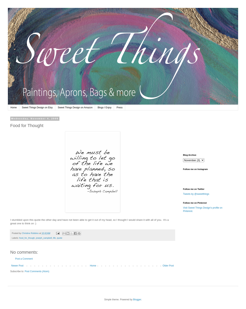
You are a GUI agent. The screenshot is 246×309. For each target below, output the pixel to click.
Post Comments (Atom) (37, 271)
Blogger (137, 299)
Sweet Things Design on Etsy (37, 107)
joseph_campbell (44, 238)
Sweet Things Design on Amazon (75, 107)
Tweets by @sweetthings (196, 194)
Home (13, 107)
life (54, 238)
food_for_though (27, 238)
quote (59, 238)
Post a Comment (24, 258)
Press (120, 107)
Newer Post (17, 265)
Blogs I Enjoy (104, 107)
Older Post (168, 265)
